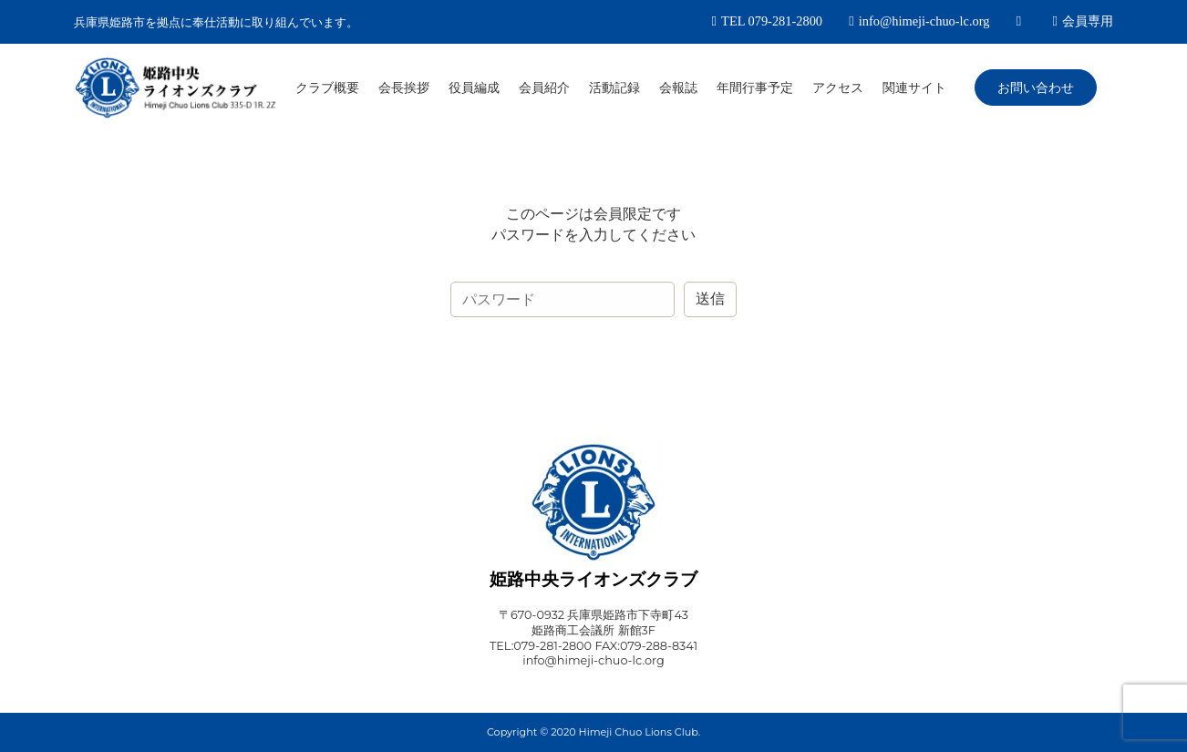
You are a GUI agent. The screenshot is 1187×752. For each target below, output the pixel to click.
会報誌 (678, 87)
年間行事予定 (755, 87)
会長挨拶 (403, 87)
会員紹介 (544, 87)
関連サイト (914, 87)
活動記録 (614, 87)
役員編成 (474, 87)
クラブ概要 (327, 87)
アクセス (837, 87)
